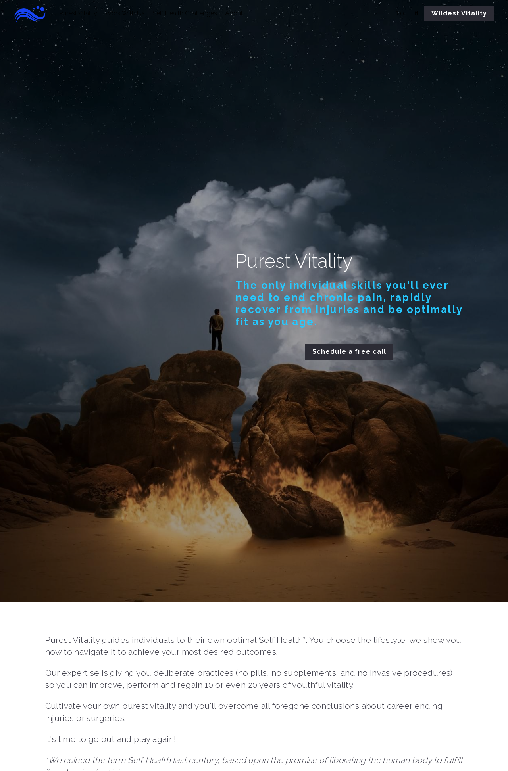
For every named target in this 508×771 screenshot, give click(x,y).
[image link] (34, 13)
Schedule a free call (361, 351)
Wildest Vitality (459, 13)
